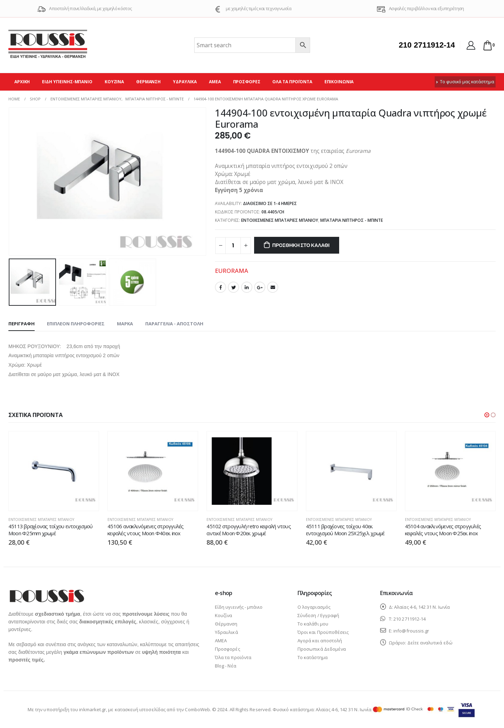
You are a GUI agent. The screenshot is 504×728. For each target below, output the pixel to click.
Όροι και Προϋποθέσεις (323, 633)
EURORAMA (231, 271)
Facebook (220, 287)
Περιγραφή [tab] (21, 323)
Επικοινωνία (339, 82)
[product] (54, 471)
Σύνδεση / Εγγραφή (318, 616)
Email (272, 287)
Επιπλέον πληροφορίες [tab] (76, 323)
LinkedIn (246, 287)
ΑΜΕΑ (215, 82)
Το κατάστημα (313, 658)
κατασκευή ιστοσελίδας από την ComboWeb (162, 710)
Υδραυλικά (185, 82)
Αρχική (22, 82)
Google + (259, 287)
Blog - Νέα (225, 667)
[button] (487, 415)
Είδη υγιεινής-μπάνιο (67, 82)
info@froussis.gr (411, 632)
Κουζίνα (114, 82)
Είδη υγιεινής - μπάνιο (238, 608)
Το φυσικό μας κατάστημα (465, 82)
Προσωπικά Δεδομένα (322, 650)
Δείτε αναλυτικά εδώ (430, 644)
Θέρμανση (148, 82)
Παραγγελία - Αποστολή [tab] (174, 323)
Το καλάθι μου (313, 625)
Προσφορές (246, 82)
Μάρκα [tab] (125, 323)
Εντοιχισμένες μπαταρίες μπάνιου (279, 220)
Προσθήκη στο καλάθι (301, 245)
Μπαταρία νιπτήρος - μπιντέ (351, 220)
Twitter (233, 287)
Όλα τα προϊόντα (292, 82)
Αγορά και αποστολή (320, 641)
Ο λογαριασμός (314, 608)
